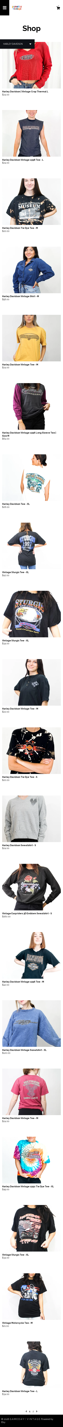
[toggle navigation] (4, 7)
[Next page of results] (36, 1411)
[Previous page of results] (26, 1411)
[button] (17, 44)
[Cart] (58, 8)
